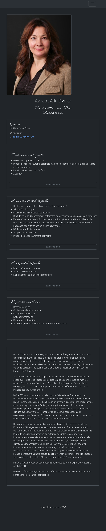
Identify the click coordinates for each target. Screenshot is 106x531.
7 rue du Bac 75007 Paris (22, 136)
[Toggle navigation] (92, 4)
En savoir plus (53, 184)
